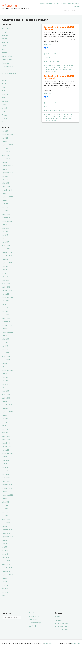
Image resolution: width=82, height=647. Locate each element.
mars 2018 (5, 211)
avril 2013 (5, 387)
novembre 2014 (7, 325)
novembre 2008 (7, 568)
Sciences (5, 101)
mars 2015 (5, 311)
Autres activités (7, 28)
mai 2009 (5, 550)
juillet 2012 (5, 419)
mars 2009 (5, 557)
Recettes (5, 94)
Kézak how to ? (51, 3)
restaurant (49, 69)
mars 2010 (5, 516)
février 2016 (6, 283)
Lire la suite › (48, 44)
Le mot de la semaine (9, 73)
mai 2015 (5, 304)
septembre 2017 (7, 221)
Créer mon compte (74, 3)
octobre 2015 (6, 294)
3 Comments (60, 103)
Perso (4, 87)
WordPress (48, 643)
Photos (4, 91)
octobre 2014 (6, 329)
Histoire (4, 52)
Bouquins (5, 35)
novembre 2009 (7, 530)
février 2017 (6, 245)
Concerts (5, 42)
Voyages (4, 118)
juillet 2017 (5, 228)
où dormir (59, 67)
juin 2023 (5, 148)
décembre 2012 (7, 401)
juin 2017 (5, 231)
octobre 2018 (6, 193)
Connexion (58, 620)
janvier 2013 (6, 398)
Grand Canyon (61, 65)
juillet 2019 (5, 183)
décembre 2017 (7, 218)
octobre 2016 (6, 259)
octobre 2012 (6, 408)
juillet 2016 (5, 266)
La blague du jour (7, 66)
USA (62, 69)
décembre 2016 (7, 252)
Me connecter (61, 3)
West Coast (67, 69)
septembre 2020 (7, 173)
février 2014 (6, 356)
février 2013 (6, 394)
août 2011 (5, 457)
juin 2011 (5, 464)
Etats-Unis (53, 65)
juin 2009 (5, 547)
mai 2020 (5, 176)
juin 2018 (5, 204)
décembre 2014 (7, 322)
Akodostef (49, 57)
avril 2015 (5, 308)
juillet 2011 (5, 460)
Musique (4, 80)
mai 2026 (5, 131)
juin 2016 (5, 270)
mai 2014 (5, 346)
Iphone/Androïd (7, 56)
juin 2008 (5, 585)
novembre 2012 (7, 405)
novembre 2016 (7, 256)
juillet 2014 (5, 339)
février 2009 (6, 561)
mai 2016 (5, 273)
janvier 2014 (6, 360)
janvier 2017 (6, 249)
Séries (4, 104)
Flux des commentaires (62, 626)
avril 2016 (5, 277)
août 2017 (5, 225)
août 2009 (5, 540)
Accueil (42, 3)
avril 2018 (5, 207)
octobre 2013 (6, 367)
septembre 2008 (7, 575)
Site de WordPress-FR (62, 630)
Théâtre (4, 115)
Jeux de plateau (7, 59)
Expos (4, 46)
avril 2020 (5, 179)
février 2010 (6, 519)
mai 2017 (5, 235)
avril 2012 (5, 429)
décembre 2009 (7, 526)
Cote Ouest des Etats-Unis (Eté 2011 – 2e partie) (59, 28)
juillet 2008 (5, 582)
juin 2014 (5, 342)
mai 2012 (5, 426)
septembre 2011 (7, 453)
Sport (3, 111)
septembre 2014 (7, 332)
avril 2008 (5, 592)
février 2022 (6, 155)
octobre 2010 (6, 491)
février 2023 (6, 152)
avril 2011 (5, 471)
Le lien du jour (6, 70)
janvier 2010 (6, 523)
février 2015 (6, 315)
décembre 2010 (7, 485)
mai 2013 (5, 384)
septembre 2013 (7, 370)
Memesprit (5, 77)
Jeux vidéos (6, 63)
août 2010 (5, 498)
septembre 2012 (7, 412)
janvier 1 (4, 595)
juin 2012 (5, 422)
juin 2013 (5, 381)
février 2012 (6, 436)
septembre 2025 (7, 134)
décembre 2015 (7, 290)
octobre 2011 (6, 450)
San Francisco (56, 69)
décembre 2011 (7, 443)
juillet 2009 (5, 543)
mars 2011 (5, 474)
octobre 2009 (6, 533)
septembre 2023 (7, 145)
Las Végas (52, 67)
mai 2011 (5, 467)
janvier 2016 (6, 287)
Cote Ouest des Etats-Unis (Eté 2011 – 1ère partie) (59, 77)
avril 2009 (5, 554)
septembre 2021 (7, 166)
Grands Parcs (70, 65)
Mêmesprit (10, 5)
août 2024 (5, 141)
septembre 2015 (7, 297)
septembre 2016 (7, 263)
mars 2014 (5, 353)
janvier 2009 (6, 564)
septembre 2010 (7, 495)
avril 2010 (5, 512)
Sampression (75, 643)
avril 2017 (5, 238)
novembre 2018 (7, 190)
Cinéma (4, 39)
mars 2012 (5, 433)
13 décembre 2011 (51, 54)
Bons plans (5, 32)
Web (3, 122)
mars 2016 (5, 280)
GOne (3, 49)
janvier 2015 (6, 318)
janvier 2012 (6, 439)
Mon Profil (77, 6)
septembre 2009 (7, 537)
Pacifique (71, 67)
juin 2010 (5, 505)
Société (4, 108)
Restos (4, 98)
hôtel (47, 67)
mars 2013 (5, 391)
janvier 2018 (6, 214)
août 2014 (5, 335)
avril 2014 (5, 349)
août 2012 (5, 415)
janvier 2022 (6, 159)
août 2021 (5, 169)
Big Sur (48, 65)
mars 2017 (5, 242)
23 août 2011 (49, 103)
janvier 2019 (6, 186)
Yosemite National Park (52, 71)
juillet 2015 (5, 301)
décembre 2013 (7, 363)
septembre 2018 (7, 197)
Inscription (58, 617)
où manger (65, 67)
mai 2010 (5, 509)
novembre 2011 (7, 446)
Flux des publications (61, 623)
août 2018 (5, 200)
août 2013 (5, 374)
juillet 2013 (5, 377)
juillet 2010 (5, 502)
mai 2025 (5, 138)
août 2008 (5, 578)
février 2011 (6, 478)
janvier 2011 (6, 481)
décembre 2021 (7, 162)
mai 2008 (5, 589)
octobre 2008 (6, 571)
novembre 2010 (7, 488)
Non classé (5, 84)
